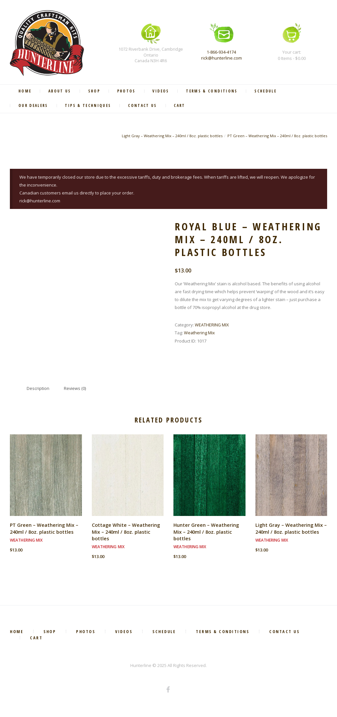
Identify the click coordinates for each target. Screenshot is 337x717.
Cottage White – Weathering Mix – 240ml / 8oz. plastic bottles (126, 533)
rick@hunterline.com (221, 58)
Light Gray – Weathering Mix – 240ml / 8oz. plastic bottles (170, 136)
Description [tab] (38, 390)
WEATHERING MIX (212, 325)
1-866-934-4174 (221, 52)
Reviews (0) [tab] (75, 390)
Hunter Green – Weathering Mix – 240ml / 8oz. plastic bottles (206, 533)
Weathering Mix (199, 333)
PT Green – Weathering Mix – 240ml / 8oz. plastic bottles (276, 136)
